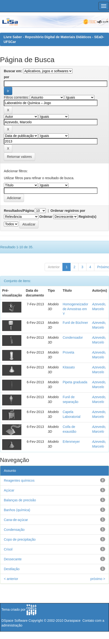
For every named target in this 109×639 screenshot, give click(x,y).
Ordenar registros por (67, 211)
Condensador (73, 337)
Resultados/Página (19, 211)
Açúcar (9, 490)
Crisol (8, 549)
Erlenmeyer (71, 442)
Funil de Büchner (75, 323)
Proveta (68, 352)
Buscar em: (13, 71)
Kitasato (69, 367)
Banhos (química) (17, 510)
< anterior (11, 579)
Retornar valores (19, 157)
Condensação (14, 530)
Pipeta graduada (75, 382)
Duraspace (72, 620)
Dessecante (13, 559)
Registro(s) (87, 217)
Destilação (11, 569)
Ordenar (45, 217)
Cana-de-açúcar (16, 520)
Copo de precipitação (20, 539)
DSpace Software (14, 620)
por (6, 77)
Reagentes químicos (19, 480)
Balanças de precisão (20, 500)
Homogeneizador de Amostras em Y (75, 309)
